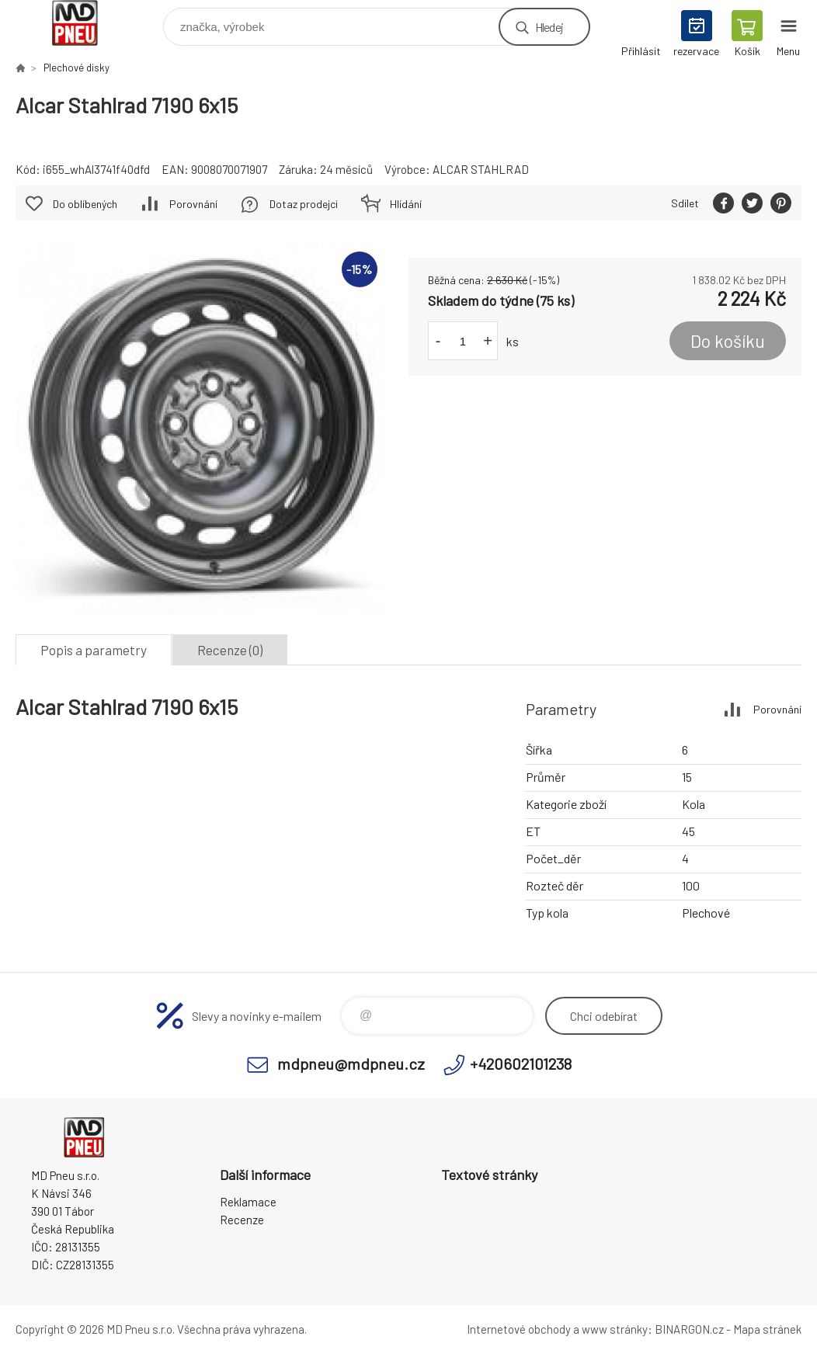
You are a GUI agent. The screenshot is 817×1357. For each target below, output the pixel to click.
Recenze (242, 1220)
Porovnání (193, 203)
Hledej (549, 26)
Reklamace (248, 1202)
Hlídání (406, 203)
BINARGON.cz (689, 1329)
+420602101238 (521, 1063)
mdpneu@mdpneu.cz (351, 1063)
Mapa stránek (767, 1329)
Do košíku (727, 341)
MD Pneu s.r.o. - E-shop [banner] (84, 23)
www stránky (615, 1329)
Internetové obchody (519, 1329)
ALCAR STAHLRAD (481, 169)
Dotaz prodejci (303, 203)
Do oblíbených (85, 203)
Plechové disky (76, 67)
